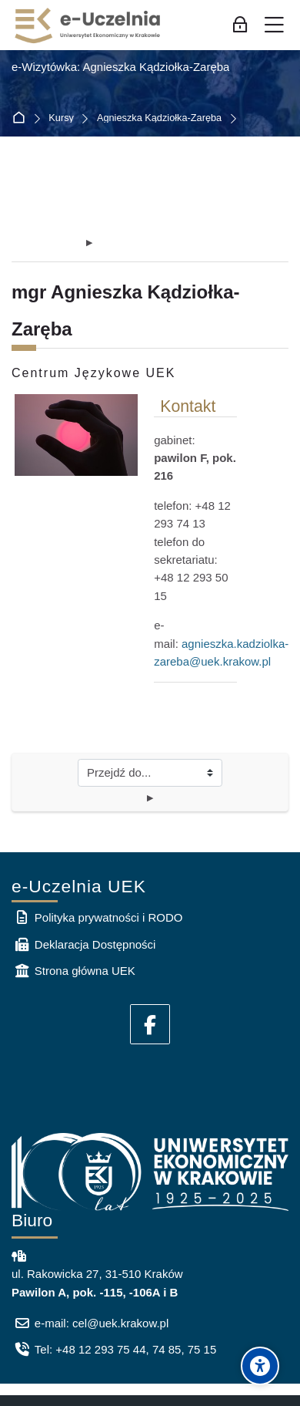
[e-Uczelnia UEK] (88, 25)
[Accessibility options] (260, 1366)
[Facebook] (150, 1024)
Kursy (61, 118)
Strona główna (22, 118)
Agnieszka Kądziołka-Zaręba (159, 118)
